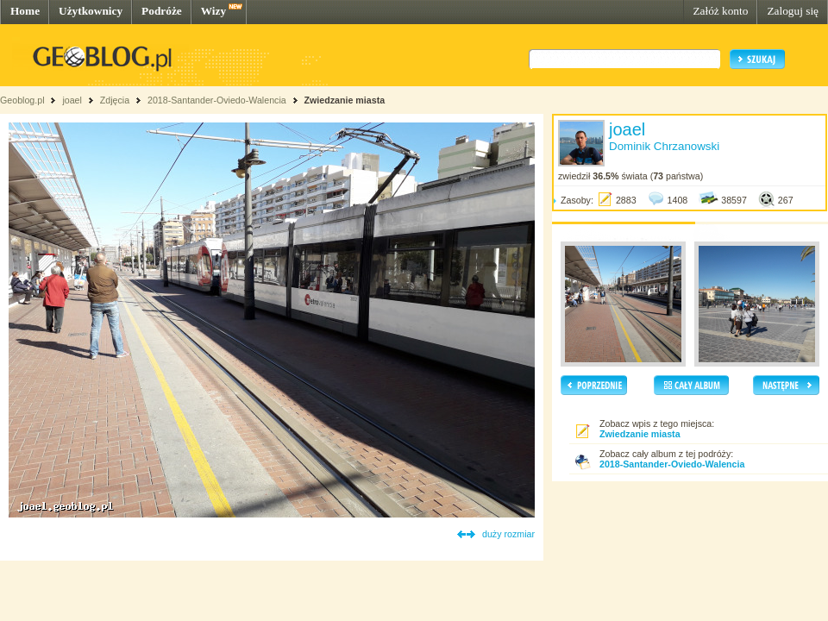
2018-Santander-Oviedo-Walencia (216, 100)
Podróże (161, 10)
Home (25, 10)
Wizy (213, 10)
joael (72, 100)
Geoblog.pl (22, 100)
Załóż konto (720, 10)
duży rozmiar (508, 534)
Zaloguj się (793, 10)
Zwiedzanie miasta (345, 100)
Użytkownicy (90, 10)
